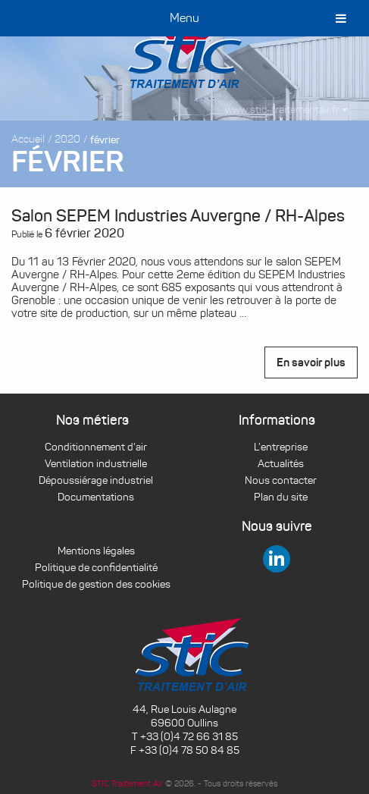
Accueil (28, 139)
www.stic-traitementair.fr (286, 109)
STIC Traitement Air (127, 783)
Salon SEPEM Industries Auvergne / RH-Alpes (178, 216)
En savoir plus (311, 362)
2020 (67, 139)
